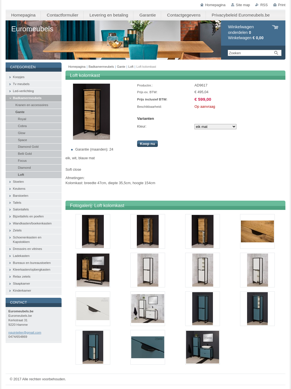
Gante (121, 66)
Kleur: (141, 126)
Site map (243, 5)
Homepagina (215, 5)
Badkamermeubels (101, 66)
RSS (263, 5)
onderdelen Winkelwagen (246, 32)
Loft (130, 66)
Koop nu (147, 144)
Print (281, 5)
